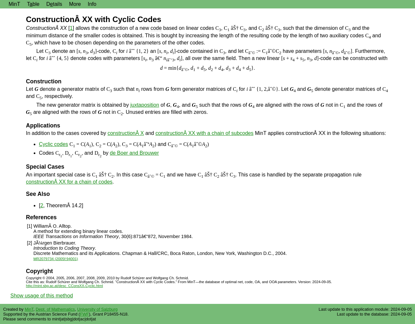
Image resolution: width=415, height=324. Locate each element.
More (75, 4)
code (156, 28)
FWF (84, 314)
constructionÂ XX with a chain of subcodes (204, 133)
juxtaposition (144, 105)
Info (92, 4)
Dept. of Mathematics (55, 309)
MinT (14, 4)
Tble (33, 4)
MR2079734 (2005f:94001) (55, 259)
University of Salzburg (97, 309)
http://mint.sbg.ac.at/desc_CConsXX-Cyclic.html (64, 286)
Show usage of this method (41, 295)
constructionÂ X (126, 133)
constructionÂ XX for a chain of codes (69, 182)
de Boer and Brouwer (134, 153)
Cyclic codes (53, 144)
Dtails (54, 4)
